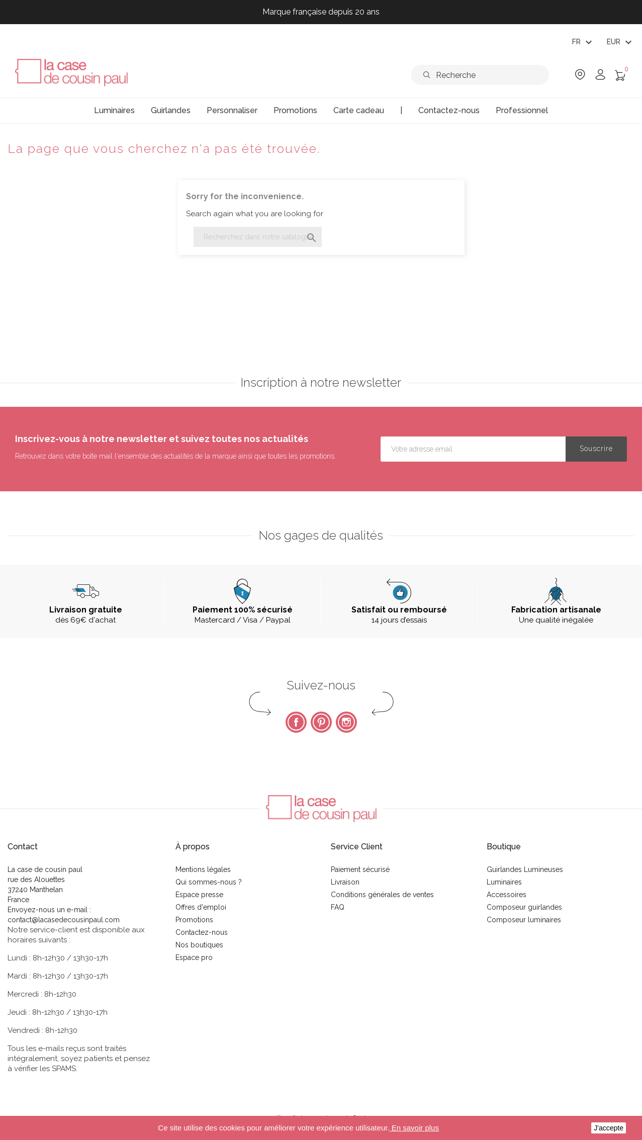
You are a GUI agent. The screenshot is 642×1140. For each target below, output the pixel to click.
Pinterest (321, 722)
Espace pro (194, 957)
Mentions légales (203, 869)
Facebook (296, 722)
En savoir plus (414, 1127)
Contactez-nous (201, 932)
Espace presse (199, 895)
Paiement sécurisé (360, 869)
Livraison (345, 882)
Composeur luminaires (524, 920)
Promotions (194, 920)
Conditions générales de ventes (382, 895)
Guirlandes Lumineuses (525, 869)
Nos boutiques (199, 945)
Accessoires (506, 895)
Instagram (346, 722)
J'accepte (608, 1128)
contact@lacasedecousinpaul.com (64, 920)
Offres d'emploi (200, 907)
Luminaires (504, 882)
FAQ (337, 907)
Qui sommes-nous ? (208, 882)
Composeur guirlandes (524, 907)
